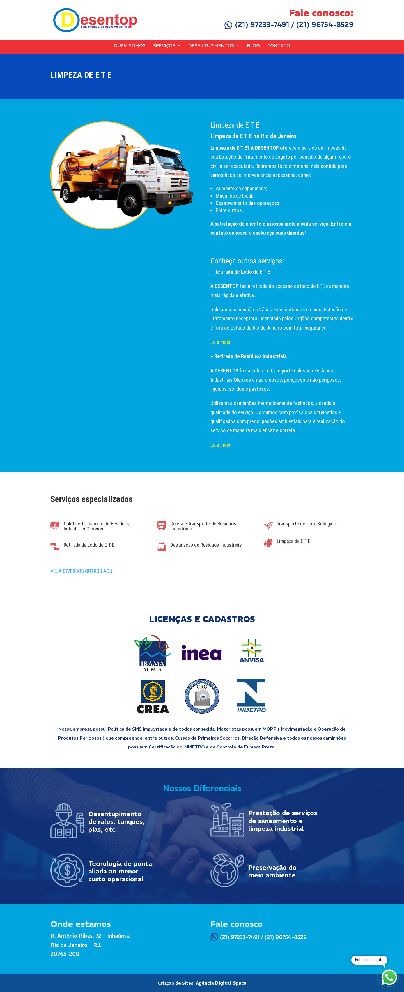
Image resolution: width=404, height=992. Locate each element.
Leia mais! (221, 342)
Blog (253, 45)
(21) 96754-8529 (325, 24)
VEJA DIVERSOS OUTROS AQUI (82, 571)
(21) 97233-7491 (256, 24)
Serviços (164, 45)
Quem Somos (130, 45)
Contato (278, 45)
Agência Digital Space (221, 983)
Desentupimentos (211, 45)
